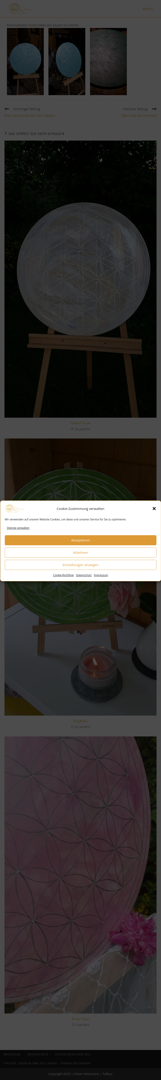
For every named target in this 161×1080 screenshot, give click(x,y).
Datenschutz (84, 582)
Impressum (101, 582)
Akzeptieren (80, 547)
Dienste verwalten (18, 535)
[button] (154, 515)
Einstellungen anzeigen (80, 571)
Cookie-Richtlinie (63, 582)
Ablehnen (80, 559)
